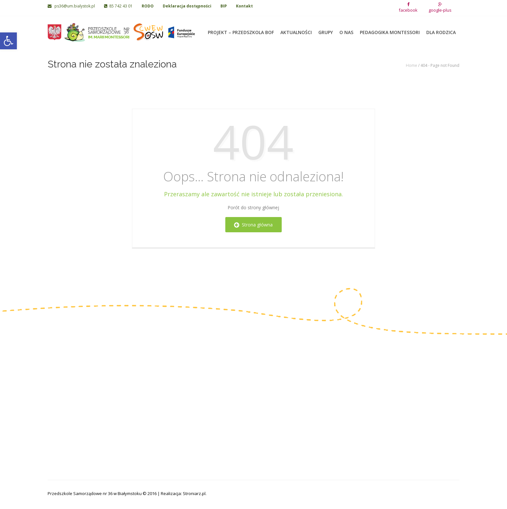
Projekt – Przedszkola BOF (241, 29)
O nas (346, 29)
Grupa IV (201, 398)
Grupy (325, 29)
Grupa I (200, 368)
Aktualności (296, 29)
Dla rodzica (441, 29)
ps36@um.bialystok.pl (72, 6)
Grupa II (200, 378)
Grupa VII (267, 388)
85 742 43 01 (118, 6)
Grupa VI (267, 378)
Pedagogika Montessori (390, 29)
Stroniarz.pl (194, 493)
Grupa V (266, 368)
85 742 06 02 (69, 394)
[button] (8, 40)
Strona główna (253, 225)
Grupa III (201, 388)
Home (411, 65)
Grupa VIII (268, 398)
